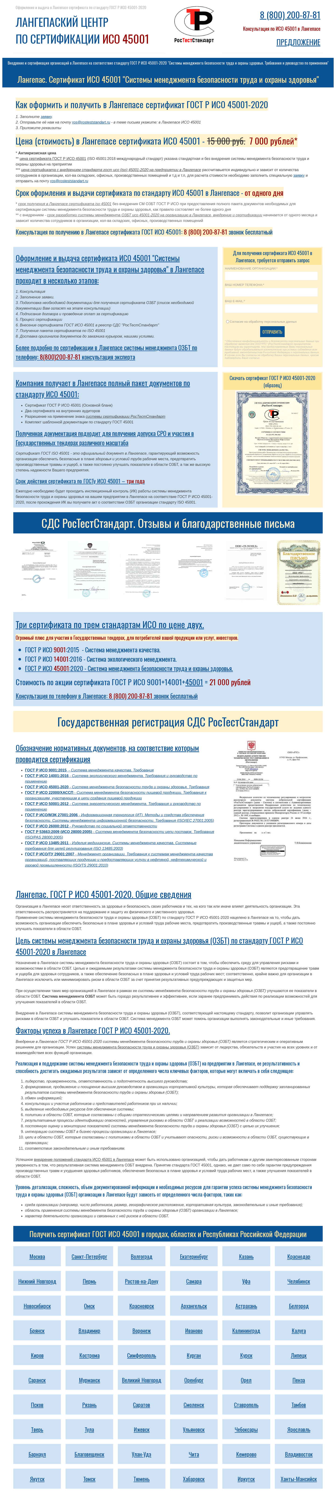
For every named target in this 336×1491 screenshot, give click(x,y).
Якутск (37, 1478)
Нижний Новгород (37, 1281)
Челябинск (298, 1281)
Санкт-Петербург (89, 1256)
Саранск (37, 1380)
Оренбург (193, 1380)
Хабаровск (194, 1478)
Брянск (37, 1330)
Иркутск (246, 1478)
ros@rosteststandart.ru (91, 122)
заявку (46, 117)
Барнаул (37, 1454)
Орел (246, 1380)
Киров (37, 1355)
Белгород (299, 1305)
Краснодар (298, 1256)
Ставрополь (246, 1404)
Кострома (89, 1355)
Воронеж (141, 1330)
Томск (89, 1478)
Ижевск (142, 1429)
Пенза (298, 1380)
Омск (89, 1305)
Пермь (89, 1281)
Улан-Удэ (141, 1454)
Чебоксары (246, 1429)
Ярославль (298, 1429)
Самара (194, 1281)
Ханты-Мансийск (299, 1478)
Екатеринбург (194, 1256)
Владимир (89, 1330)
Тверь (37, 1429)
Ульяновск (194, 1429)
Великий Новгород (141, 1380)
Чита (194, 1454)
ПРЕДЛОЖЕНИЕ (298, 41)
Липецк (299, 1355)
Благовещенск (89, 1454)
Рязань (89, 1404)
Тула (89, 1429)
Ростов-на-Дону (141, 1281)
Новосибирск (37, 1305)
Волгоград (141, 1256)
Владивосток (299, 1454)
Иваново (194, 1330)
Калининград (246, 1330)
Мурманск (89, 1380)
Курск (246, 1355)
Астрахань (246, 1305)
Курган (194, 1355)
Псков (37, 1404)
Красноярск (141, 1305)
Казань (246, 1256)
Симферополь (141, 1355)
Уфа (246, 1281)
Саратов (141, 1404)
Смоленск (194, 1404)
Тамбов (298, 1404)
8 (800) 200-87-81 (290, 14)
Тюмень (141, 1478)
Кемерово (246, 1454)
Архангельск (194, 1305)
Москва (37, 1256)
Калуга (299, 1330)
